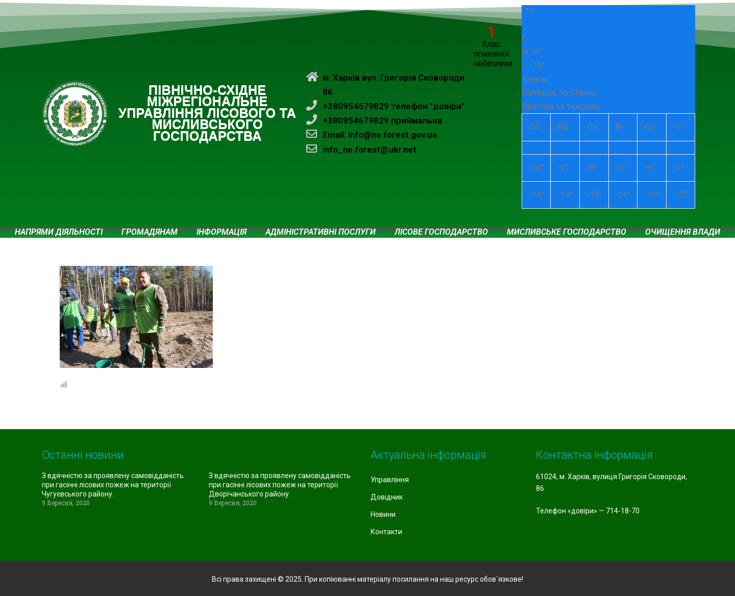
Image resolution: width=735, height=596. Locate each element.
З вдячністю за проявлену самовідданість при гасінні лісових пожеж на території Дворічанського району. (280, 484)
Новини (383, 514)
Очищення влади (682, 232)
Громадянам (149, 232)
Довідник (387, 497)
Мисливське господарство (566, 232)
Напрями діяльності (59, 232)
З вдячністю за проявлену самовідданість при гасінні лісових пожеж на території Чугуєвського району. (113, 484)
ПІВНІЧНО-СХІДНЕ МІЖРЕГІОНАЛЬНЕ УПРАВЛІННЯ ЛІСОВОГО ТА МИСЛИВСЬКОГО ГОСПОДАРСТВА (207, 113)
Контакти (386, 532)
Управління (390, 480)
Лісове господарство (441, 232)
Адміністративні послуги (320, 232)
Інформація (222, 232)
